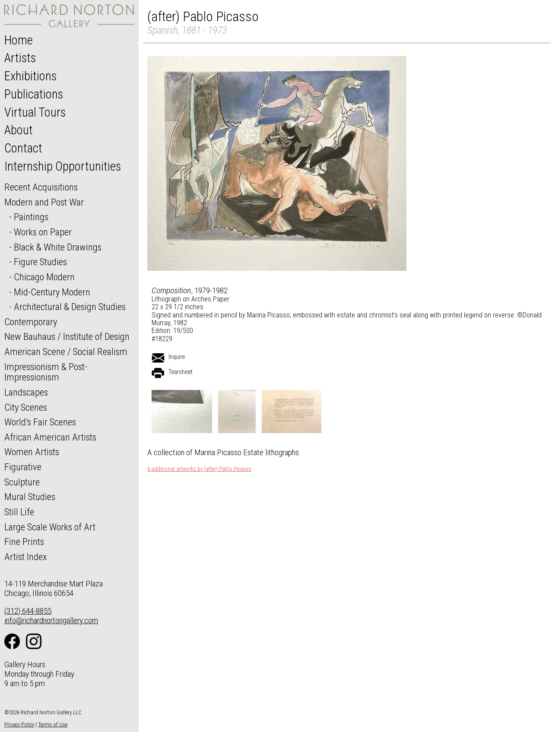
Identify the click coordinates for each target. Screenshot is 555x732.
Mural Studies (29, 496)
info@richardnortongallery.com (51, 620)
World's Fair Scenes (40, 422)
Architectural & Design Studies (70, 306)
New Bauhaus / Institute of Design (67, 336)
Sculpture (22, 482)
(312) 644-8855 (27, 611)
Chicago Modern (44, 276)
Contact (23, 148)
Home (18, 40)
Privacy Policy (19, 724)
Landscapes (26, 392)
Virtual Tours (35, 112)
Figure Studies (40, 261)
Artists (20, 58)
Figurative (22, 466)
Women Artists (31, 451)
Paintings (31, 216)
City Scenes (25, 407)
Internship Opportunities (62, 166)
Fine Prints (24, 541)
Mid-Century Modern (52, 292)
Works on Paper (43, 232)
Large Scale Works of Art (49, 526)
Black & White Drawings (57, 247)
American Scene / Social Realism (65, 351)
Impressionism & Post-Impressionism (45, 372)
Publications (33, 94)
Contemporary (30, 321)
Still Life (19, 511)
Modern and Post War (44, 202)
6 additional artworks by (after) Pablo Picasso (199, 469)
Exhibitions (30, 76)
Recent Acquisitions (41, 187)
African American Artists (50, 437)
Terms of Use (52, 724)
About (18, 130)
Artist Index (25, 556)
